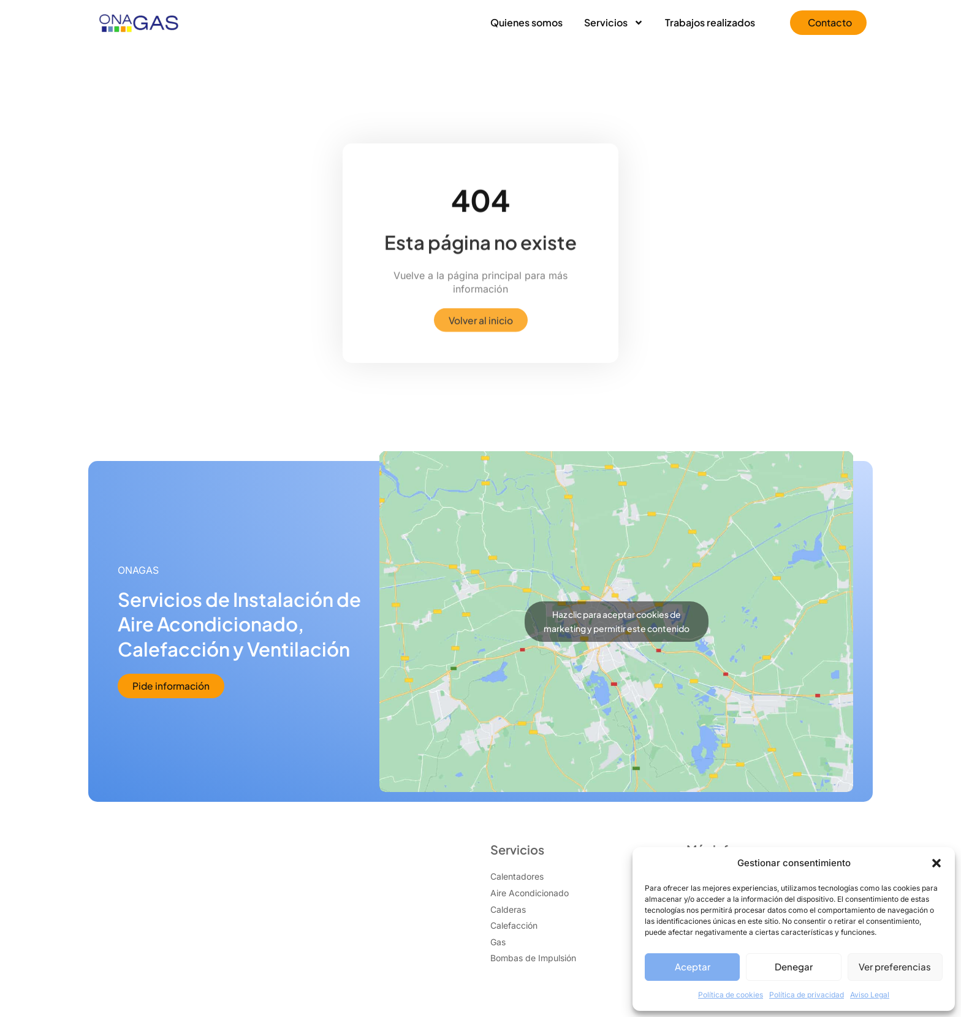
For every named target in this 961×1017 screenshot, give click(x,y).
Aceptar (692, 966)
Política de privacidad (806, 994)
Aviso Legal (869, 994)
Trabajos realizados (710, 22)
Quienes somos (526, 22)
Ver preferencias (895, 966)
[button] (936, 863)
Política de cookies (730, 994)
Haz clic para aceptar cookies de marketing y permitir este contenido (616, 621)
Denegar (794, 966)
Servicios (614, 23)
